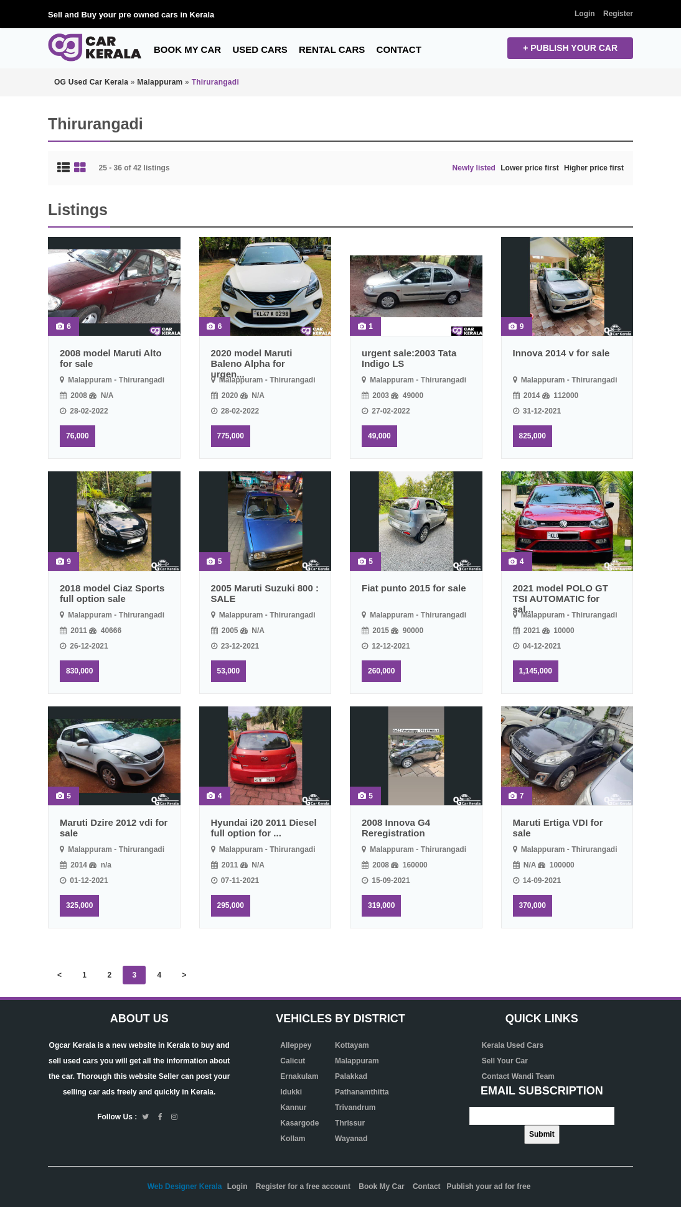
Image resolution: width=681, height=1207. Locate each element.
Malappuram (357, 1061)
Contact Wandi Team (518, 1076)
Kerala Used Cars (512, 1045)
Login (585, 13)
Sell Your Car (505, 1061)
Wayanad (351, 1138)
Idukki (291, 1092)
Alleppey (295, 1045)
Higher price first (594, 168)
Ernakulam (299, 1076)
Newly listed (474, 168)
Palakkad (351, 1076)
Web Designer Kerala (185, 1186)
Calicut (292, 1061)
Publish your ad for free (489, 1186)
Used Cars (259, 49)
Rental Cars (332, 49)
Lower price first (529, 168)
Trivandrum (355, 1107)
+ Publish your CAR (570, 48)
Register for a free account (303, 1186)
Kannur (293, 1107)
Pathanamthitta (362, 1092)
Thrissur (350, 1123)
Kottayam (352, 1045)
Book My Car (187, 49)
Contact (399, 49)
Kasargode (299, 1123)
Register (618, 13)
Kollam (292, 1138)
